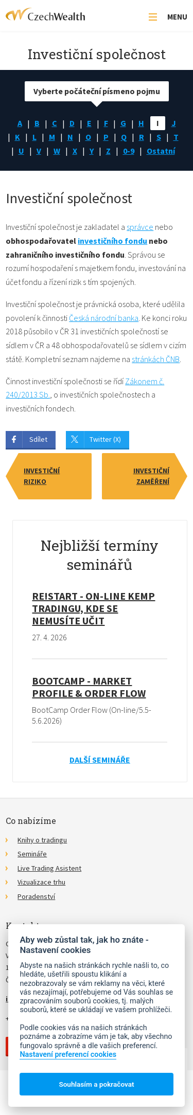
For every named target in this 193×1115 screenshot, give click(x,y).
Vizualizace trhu (41, 882)
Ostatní (161, 151)
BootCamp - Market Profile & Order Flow (89, 686)
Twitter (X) (105, 439)
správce (140, 227)
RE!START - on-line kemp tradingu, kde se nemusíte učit (93, 608)
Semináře (32, 853)
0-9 (128, 151)
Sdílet (38, 439)
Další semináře (99, 759)
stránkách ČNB (156, 359)
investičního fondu (112, 241)
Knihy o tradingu (42, 839)
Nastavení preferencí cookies (68, 1054)
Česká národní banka (103, 318)
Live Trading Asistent (49, 868)
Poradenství (36, 896)
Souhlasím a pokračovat (96, 1084)
